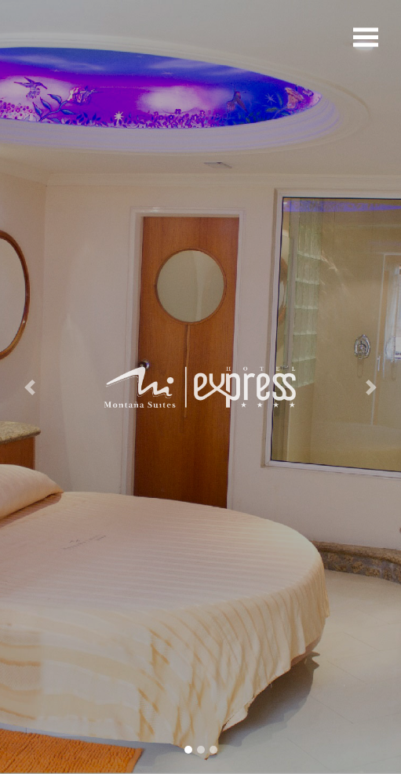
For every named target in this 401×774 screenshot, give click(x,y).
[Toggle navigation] (365, 35)
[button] (30, 387)
